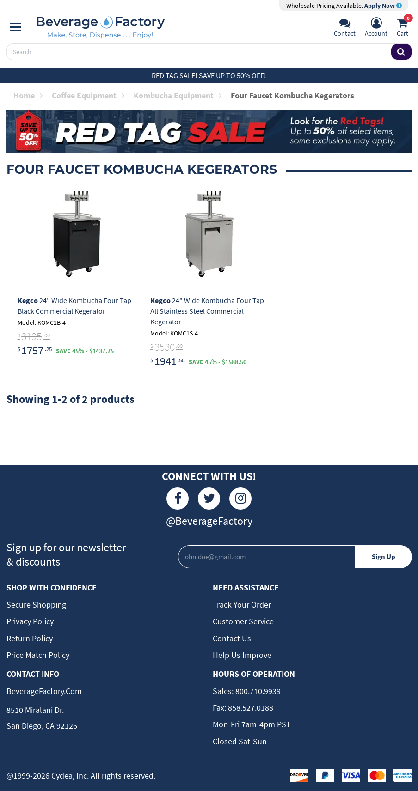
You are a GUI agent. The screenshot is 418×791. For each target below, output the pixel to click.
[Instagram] (240, 498)
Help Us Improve (242, 655)
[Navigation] (15, 27)
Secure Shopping (36, 604)
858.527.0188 (249, 707)
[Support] (345, 28)
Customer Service (243, 621)
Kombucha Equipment (177, 95)
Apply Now (383, 5)
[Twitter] (209, 498)
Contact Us (232, 638)
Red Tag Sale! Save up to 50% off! (209, 75)
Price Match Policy (37, 655)
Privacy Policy (30, 621)
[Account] (376, 28)
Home (28, 95)
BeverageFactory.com (44, 691)
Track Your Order (242, 604)
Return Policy (29, 638)
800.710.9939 (257, 691)
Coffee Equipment (88, 95)
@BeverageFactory (209, 521)
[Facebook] (177, 498)
